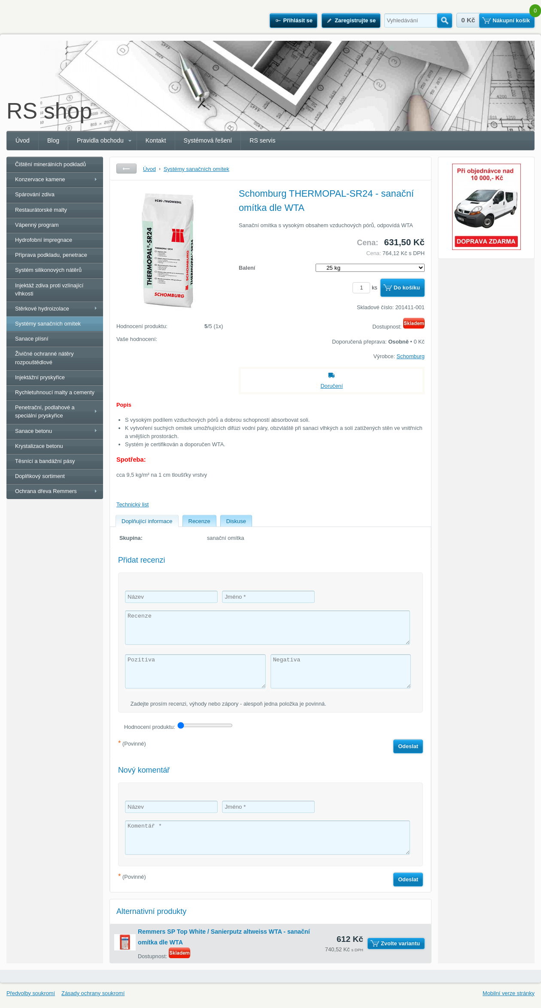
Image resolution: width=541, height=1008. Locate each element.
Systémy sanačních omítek (48, 323)
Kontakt (156, 140)
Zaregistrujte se (355, 20)
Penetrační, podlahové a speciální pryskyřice (45, 411)
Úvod (22, 140)
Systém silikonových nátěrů (48, 270)
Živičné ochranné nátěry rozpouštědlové (44, 357)
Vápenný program (37, 225)
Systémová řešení (208, 140)
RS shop (49, 110)
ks (366, 287)
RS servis (262, 140)
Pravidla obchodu (100, 140)
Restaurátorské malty (41, 210)
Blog (53, 140)
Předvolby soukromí (30, 993)
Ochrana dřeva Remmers (46, 491)
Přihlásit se (297, 20)
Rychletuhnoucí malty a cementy (54, 392)
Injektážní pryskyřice (40, 377)
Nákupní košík (511, 20)
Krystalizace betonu (39, 446)
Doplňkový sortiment (40, 476)
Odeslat (408, 746)
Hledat (444, 20)
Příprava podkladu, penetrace (51, 255)
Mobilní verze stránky (509, 993)
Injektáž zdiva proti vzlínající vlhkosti (49, 289)
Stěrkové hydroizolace (42, 308)
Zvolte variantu (400, 943)
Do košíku (407, 287)
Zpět (126, 169)
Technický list (132, 504)
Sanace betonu (33, 431)
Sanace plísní (32, 338)
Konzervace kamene (40, 179)
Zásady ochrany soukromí (93, 993)
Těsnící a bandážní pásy (45, 461)
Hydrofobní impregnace (43, 240)
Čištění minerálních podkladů (50, 164)
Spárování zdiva (35, 194)
